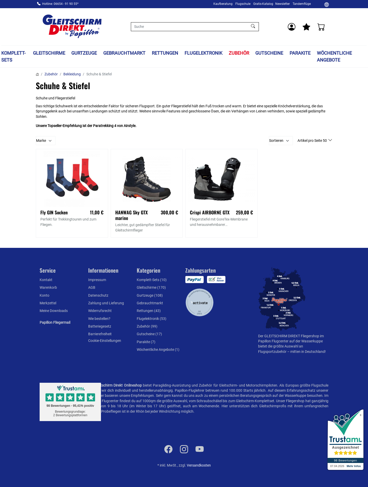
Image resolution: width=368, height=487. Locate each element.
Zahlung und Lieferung (106, 303)
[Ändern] (326, 4)
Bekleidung (72, 74)
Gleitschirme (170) (151, 287)
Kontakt (46, 280)
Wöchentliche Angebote (334, 56)
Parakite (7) (146, 342)
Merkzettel (48, 303)
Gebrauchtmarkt (124, 53)
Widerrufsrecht (100, 311)
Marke (41, 140)
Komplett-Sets (13, 56)
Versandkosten (199, 465)
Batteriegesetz (99, 326)
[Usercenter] (291, 26)
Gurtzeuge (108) (150, 295)
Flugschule (242, 4)
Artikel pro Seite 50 (312, 140)
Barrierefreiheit (100, 334)
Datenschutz (98, 295)
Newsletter (282, 4)
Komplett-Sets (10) (152, 280)
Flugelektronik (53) (151, 319)
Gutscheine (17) (149, 334)
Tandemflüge (302, 4)
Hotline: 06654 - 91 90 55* (60, 4)
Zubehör (239, 53)
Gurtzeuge (84, 53)
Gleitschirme (49, 53)
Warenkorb (48, 287)
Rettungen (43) (149, 311)
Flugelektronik (203, 53)
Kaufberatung (223, 4)
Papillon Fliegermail (55, 322)
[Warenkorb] (321, 26)
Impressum (97, 280)
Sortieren (276, 140)
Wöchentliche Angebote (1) (158, 349)
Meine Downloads (54, 311)
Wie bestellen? (99, 319)
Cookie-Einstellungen (104, 341)
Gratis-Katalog (263, 4)
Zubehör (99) (147, 326)
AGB (91, 287)
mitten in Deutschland (307, 352)
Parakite (300, 53)
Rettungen (165, 53)
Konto (44, 295)
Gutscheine (269, 53)
